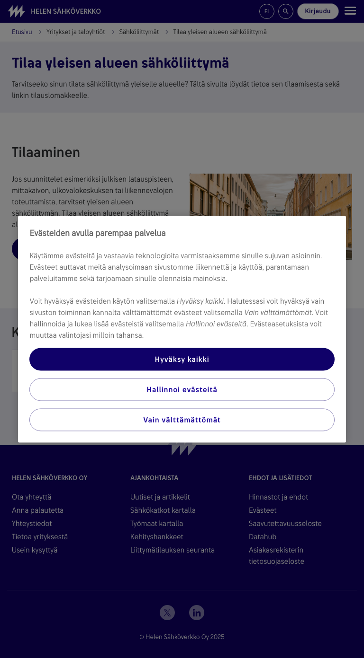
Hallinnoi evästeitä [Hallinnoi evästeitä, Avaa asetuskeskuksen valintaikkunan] (181, 389)
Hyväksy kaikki (182, 358)
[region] (182, 329)
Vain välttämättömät (181, 419)
